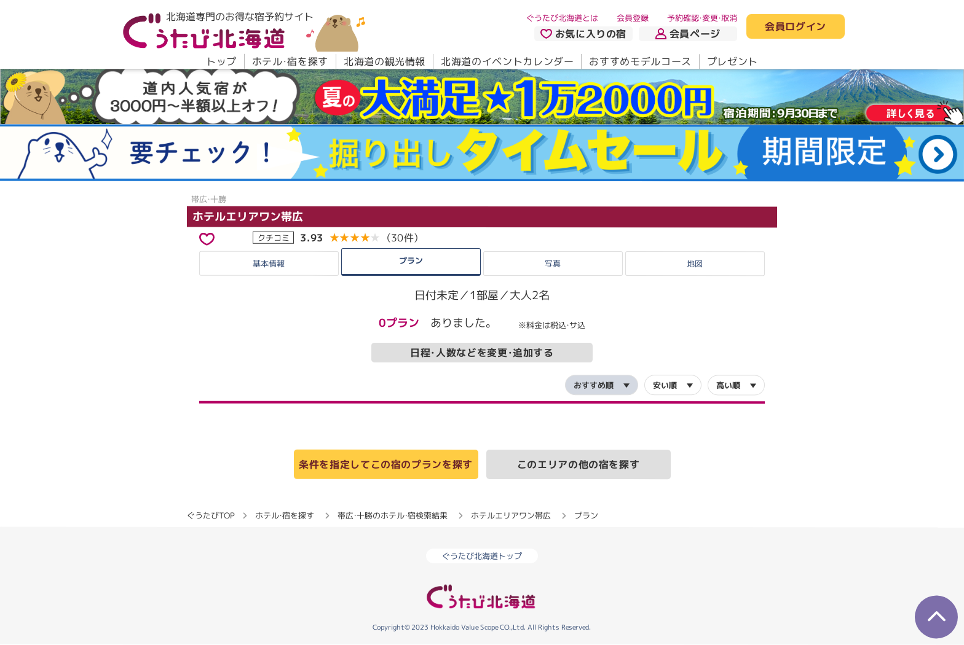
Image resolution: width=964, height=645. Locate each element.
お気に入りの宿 (583, 34)
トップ (221, 61)
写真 (553, 263)
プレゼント (732, 61)
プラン (411, 259)
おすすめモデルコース (640, 61)
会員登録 (633, 17)
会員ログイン (795, 27)
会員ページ (688, 34)
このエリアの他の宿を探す (578, 464)
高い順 (728, 385)
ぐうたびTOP (210, 515)
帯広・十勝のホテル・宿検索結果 (393, 515)
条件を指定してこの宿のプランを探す (386, 464)
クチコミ (274, 237)
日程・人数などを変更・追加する (482, 352)
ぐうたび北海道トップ (482, 555)
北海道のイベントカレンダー (507, 61)
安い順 (665, 385)
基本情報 (269, 262)
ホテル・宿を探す (290, 61)
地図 (695, 263)
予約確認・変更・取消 (702, 17)
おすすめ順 (594, 385)
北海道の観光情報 (384, 61)
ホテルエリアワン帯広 (247, 216)
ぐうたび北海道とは (562, 17)
